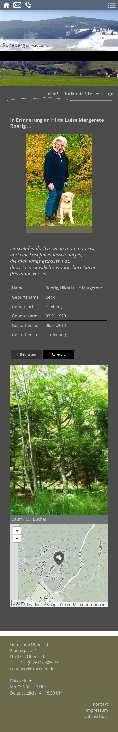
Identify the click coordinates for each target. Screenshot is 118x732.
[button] (58, 559)
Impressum (97, 710)
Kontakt (100, 704)
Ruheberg (58, 354)
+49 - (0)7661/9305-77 (38, 662)
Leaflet (33, 604)
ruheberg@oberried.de (32, 668)
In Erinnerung (26, 354)
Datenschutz (95, 716)
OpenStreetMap (66, 604)
